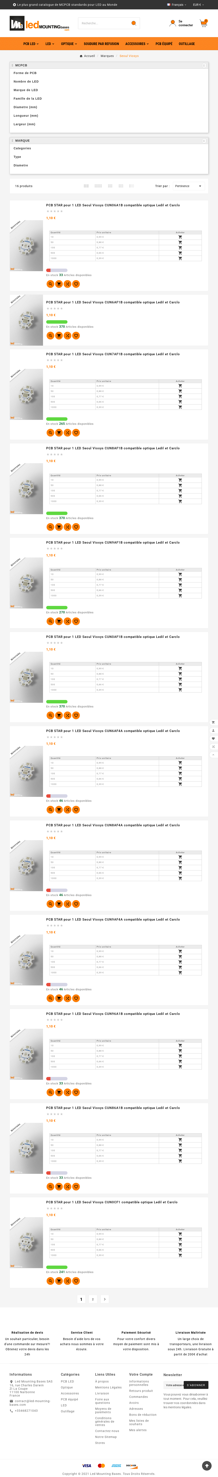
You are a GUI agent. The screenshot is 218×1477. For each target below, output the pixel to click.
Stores (100, 1443)
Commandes (138, 1396)
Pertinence (189, 186)
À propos (102, 1381)
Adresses (136, 1408)
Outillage (68, 1411)
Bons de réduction (143, 1414)
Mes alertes (138, 1430)
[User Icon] (182, 23)
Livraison (102, 1393)
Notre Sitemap (106, 1437)
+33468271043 (26, 1410)
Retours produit (141, 1391)
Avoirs (134, 1402)
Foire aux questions (102, 1401)
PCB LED (67, 1381)
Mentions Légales (108, 1387)
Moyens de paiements (103, 1410)
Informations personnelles (139, 1383)
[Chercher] (103, 23)
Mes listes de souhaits (139, 1422)
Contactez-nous (107, 1431)
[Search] (134, 23)
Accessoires (70, 1393)
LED (64, 1405)
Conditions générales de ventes (104, 1421)
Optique (67, 1387)
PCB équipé (69, 1399)
